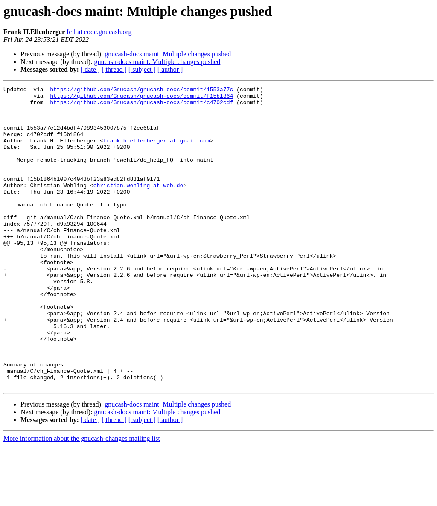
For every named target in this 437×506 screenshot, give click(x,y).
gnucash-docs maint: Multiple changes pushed (168, 54)
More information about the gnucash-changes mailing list (81, 498)
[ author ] (170, 69)
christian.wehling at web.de (138, 205)
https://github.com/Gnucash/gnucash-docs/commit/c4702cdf (141, 106)
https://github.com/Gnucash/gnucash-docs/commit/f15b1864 (141, 98)
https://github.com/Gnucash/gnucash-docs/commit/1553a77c (141, 90)
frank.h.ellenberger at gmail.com (156, 152)
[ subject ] (142, 69)
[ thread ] (114, 69)
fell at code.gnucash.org (99, 31)
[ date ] (90, 69)
